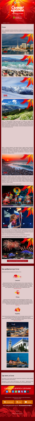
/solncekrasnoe (13, 402)
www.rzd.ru (17, 305)
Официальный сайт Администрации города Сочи (17, 260)
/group (24, 402)
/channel (17, 406)
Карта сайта (17, 415)
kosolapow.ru (21, 417)
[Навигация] (33, 2)
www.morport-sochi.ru (17, 320)
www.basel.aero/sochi (17, 288)
